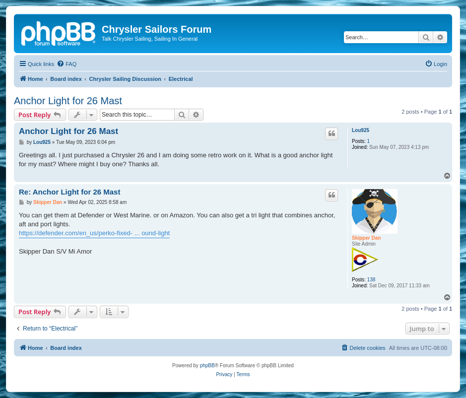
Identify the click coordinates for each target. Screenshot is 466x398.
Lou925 (360, 130)
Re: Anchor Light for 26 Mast (69, 192)
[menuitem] (66, 64)
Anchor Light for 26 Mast (68, 100)
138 (371, 279)
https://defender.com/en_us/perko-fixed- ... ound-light (94, 233)
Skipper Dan (366, 238)
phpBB (207, 365)
